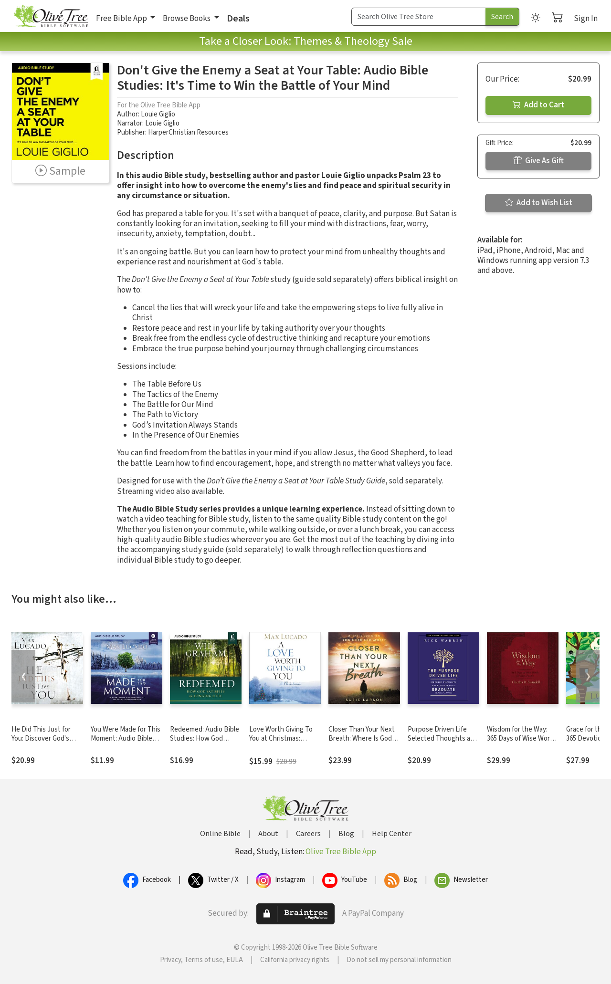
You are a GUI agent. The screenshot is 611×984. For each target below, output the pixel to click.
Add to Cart (538, 105)
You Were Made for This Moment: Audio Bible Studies (125, 738)
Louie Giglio (158, 114)
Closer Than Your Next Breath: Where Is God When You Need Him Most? (361, 743)
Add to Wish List (538, 203)
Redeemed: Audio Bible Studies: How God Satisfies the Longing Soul (204, 743)
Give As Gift (539, 161)
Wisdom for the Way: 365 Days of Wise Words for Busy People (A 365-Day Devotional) (522, 743)
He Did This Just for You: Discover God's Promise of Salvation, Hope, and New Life (42, 743)
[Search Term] (418, 17)
